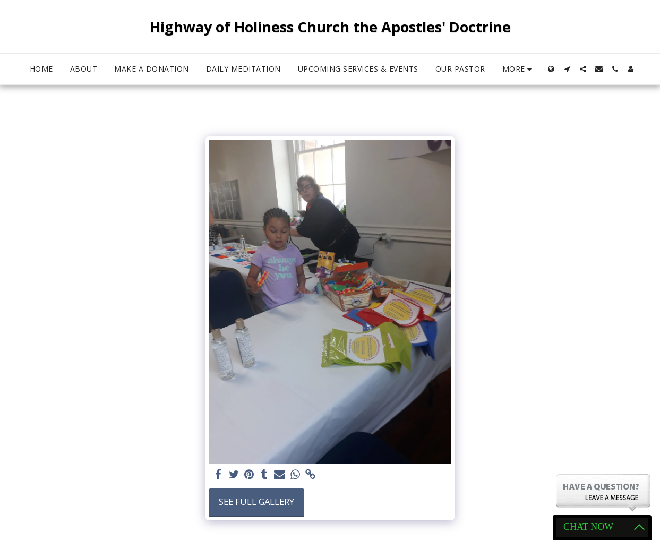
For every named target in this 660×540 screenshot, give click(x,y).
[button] (567, 69)
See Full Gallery (256, 501)
